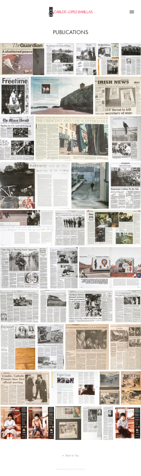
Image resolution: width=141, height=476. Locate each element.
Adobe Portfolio (77, 469)
